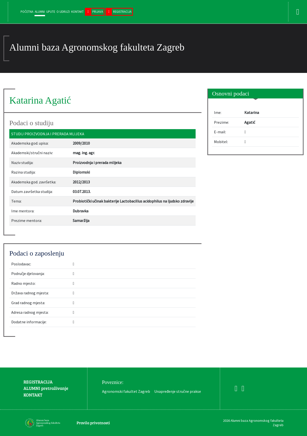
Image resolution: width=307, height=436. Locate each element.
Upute (50, 12)
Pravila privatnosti (93, 422)
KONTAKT (33, 395)
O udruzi (63, 12)
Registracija (122, 12)
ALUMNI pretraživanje (46, 388)
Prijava (97, 12)
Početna (27, 12)
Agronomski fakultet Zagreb (126, 391)
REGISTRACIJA (38, 382)
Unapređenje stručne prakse (177, 391)
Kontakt (77, 12)
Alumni (40, 12)
